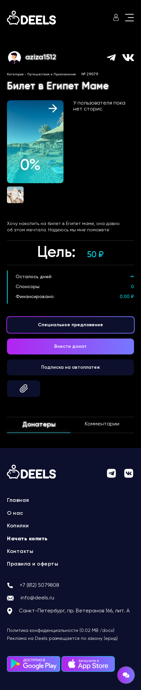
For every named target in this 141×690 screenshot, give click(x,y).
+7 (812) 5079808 (39, 585)
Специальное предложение (70, 325)
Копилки (18, 526)
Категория (15, 74)
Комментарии (102, 424)
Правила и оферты (32, 564)
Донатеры (39, 425)
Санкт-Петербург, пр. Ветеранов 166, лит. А (74, 611)
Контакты (20, 551)
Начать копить (27, 539)
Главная (18, 500)
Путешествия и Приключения (51, 74)
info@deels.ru (37, 598)
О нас (15, 513)
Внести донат (70, 346)
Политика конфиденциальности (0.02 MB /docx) (60, 630)
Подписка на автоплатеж (70, 367)
